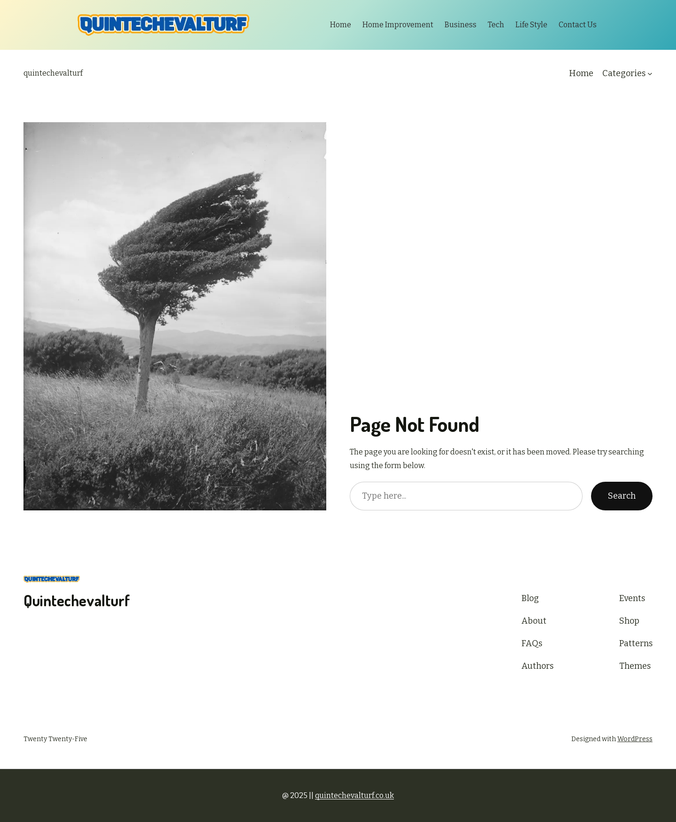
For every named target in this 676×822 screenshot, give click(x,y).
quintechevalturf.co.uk (354, 795)
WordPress (635, 739)
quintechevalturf (53, 73)
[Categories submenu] (650, 73)
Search (622, 496)
